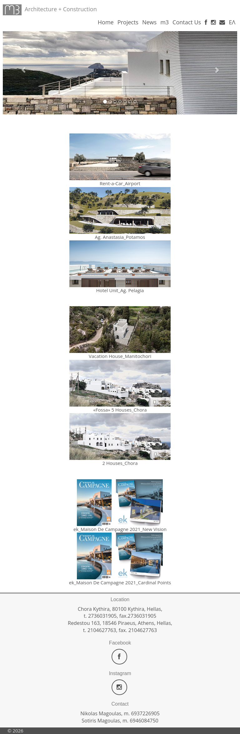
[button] (20, 66)
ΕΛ (232, 22)
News (149, 22)
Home (106, 22)
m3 (164, 22)
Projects (128, 22)
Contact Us (186, 22)
